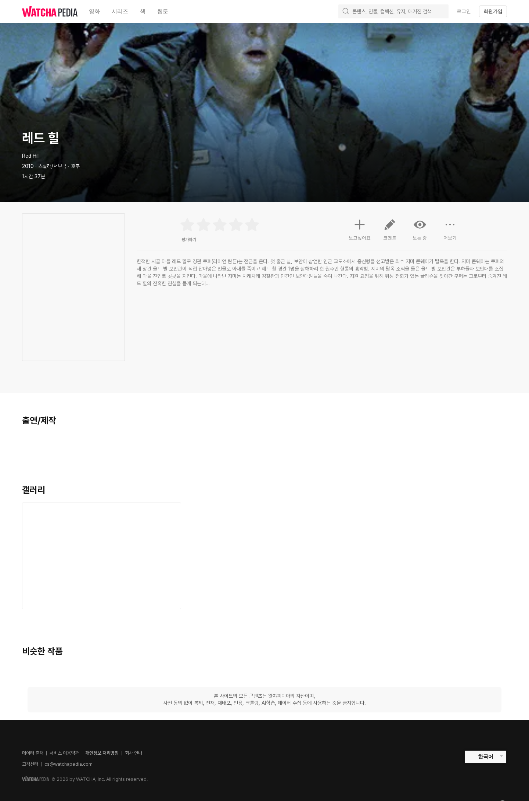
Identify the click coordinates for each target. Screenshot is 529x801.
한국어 (485, 756)
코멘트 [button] (389, 232)
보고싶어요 (360, 228)
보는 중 (420, 229)
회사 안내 (133, 753)
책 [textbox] (142, 11)
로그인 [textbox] (464, 11)
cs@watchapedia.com (68, 764)
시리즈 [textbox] (120, 11)
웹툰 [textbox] (162, 11)
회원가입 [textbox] (493, 11)
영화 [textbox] (94, 11)
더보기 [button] (450, 232)
